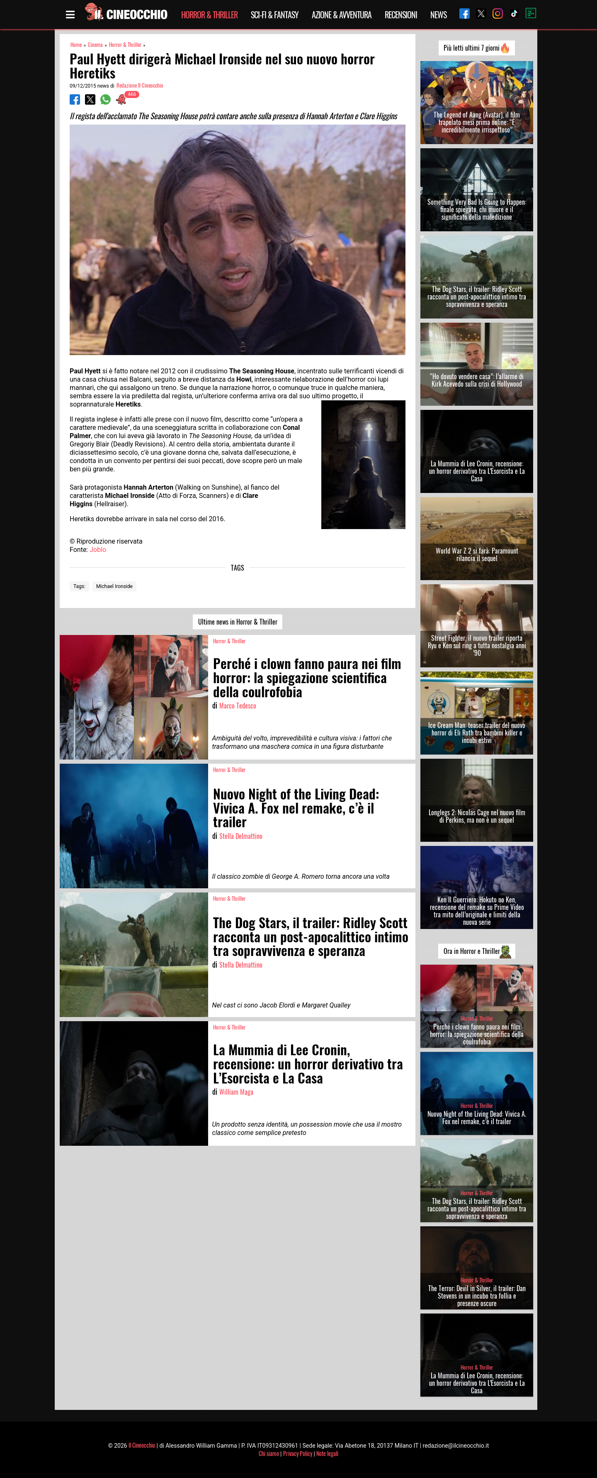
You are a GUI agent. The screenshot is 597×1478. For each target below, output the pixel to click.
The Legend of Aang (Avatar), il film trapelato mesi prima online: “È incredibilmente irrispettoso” (477, 122)
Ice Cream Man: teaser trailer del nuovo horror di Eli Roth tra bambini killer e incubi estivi (476, 732)
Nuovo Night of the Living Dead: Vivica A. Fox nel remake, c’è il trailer (476, 1117)
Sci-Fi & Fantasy (274, 14)
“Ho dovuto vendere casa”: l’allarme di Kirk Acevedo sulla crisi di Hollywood (477, 380)
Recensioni (401, 14)
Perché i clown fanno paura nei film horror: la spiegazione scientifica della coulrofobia (477, 1034)
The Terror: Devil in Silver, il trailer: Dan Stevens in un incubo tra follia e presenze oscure (477, 1295)
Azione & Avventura (341, 14)
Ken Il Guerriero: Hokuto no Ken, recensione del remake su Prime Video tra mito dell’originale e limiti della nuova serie (477, 911)
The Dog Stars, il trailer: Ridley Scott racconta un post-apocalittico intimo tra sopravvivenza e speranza (476, 296)
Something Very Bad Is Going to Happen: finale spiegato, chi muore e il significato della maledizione (476, 209)
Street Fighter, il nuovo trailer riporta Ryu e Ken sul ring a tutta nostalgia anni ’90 (477, 645)
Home (76, 45)
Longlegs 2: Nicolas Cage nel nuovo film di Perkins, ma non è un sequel (477, 816)
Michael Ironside (114, 586)
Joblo (98, 550)
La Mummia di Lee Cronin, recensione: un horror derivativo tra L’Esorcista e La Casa (477, 470)
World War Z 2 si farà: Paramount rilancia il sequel (477, 554)
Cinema (95, 45)
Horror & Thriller (209, 14)
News (438, 14)
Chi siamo (269, 1453)
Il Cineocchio (142, 1445)
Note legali (327, 1453)
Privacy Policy (297, 1453)
